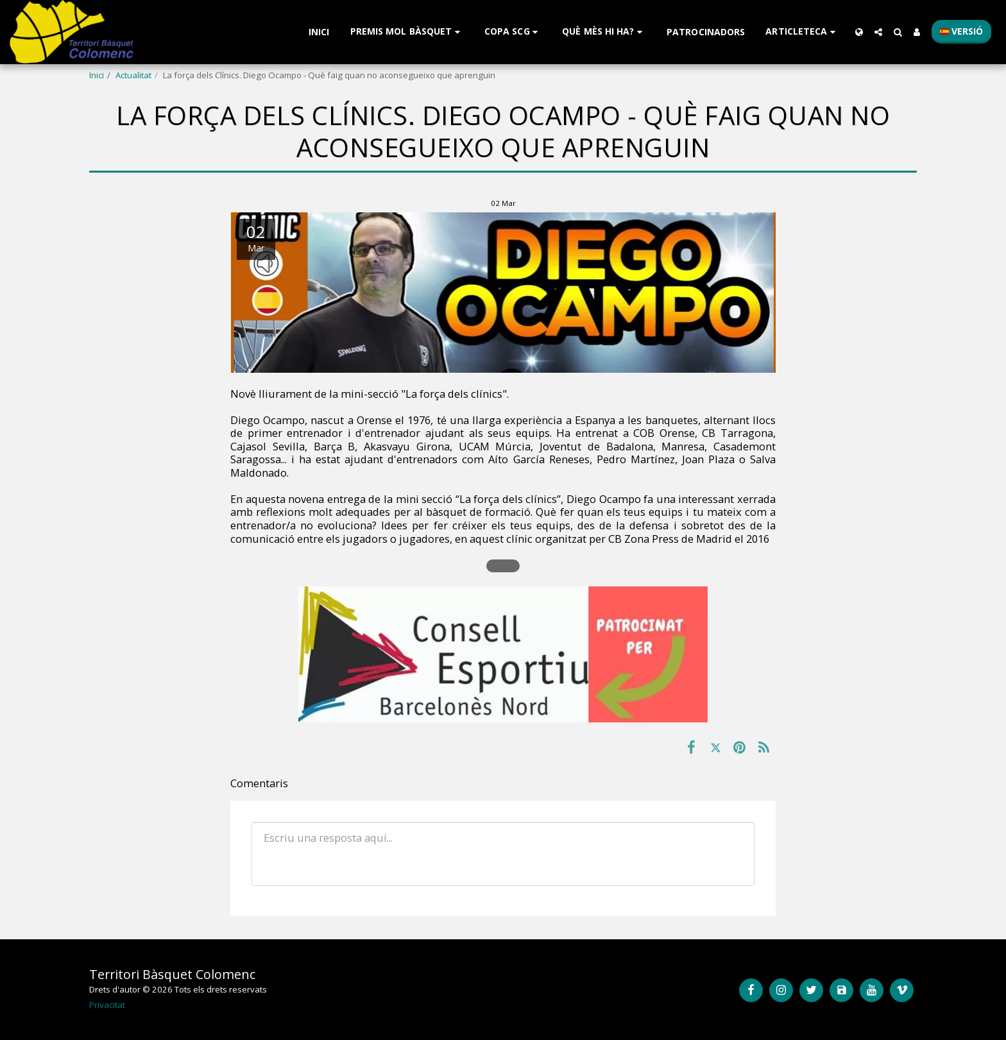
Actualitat (133, 75)
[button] (407, 31)
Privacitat (107, 1004)
